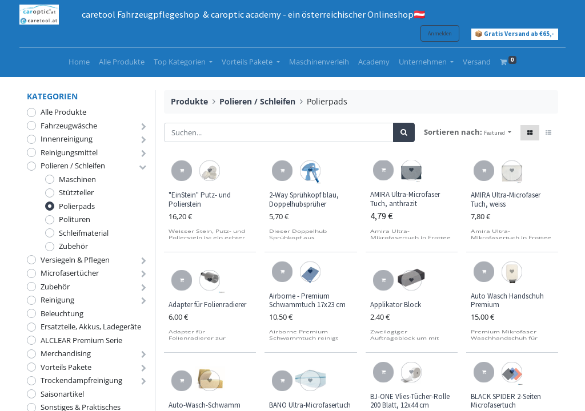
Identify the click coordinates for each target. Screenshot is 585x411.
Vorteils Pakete (66, 367)
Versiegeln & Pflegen (75, 260)
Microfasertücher (70, 273)
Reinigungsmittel (69, 152)
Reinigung (57, 300)
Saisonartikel (62, 394)
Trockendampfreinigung (81, 380)
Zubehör (73, 246)
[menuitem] (79, 62)
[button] (497, 132)
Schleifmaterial (84, 233)
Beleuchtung (62, 313)
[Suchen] (404, 132)
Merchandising (66, 353)
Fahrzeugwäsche (69, 125)
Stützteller (76, 192)
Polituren (74, 219)
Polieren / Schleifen (73, 165)
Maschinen (77, 179)
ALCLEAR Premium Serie (81, 340)
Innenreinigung (67, 139)
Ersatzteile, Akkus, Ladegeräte (91, 326)
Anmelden (432, 33)
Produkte (189, 101)
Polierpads (77, 206)
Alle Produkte (63, 112)
